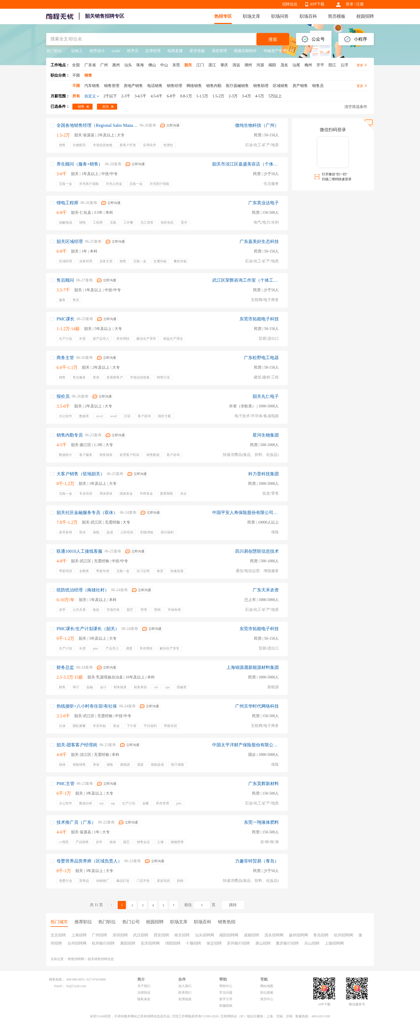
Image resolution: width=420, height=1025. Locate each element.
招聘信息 (289, 4)
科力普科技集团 (263, 473)
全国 (76, 65)
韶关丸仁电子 (266, 396)
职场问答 (280, 16)
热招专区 (223, 16)
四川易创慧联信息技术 (257, 551)
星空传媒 (197, 51)
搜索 (272, 39)
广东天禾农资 (266, 590)
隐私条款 (143, 999)
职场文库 (251, 16)
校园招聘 (365, 16)
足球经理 (153, 51)
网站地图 (266, 986)
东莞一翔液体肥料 (261, 822)
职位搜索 (266, 992)
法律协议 (143, 992)
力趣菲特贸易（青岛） (257, 861)
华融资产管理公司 (279, 51)
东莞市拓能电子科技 (259, 319)
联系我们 (184, 992)
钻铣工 (77, 51)
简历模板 (336, 16)
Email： (59, 986)
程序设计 (97, 51)
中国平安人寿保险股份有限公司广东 (245, 512)
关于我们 (143, 986)
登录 (349, 4)
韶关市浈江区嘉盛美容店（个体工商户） (245, 164)
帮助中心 (225, 986)
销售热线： (57, 979)
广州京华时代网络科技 (257, 706)
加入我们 (184, 986)
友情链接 (184, 999)
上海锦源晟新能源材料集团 (252, 667)
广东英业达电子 (263, 202)
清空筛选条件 (355, 107)
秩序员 (132, 51)
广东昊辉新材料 (263, 783)
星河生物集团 (266, 435)
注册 (360, 4)
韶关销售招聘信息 (101, 959)
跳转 (233, 905)
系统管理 (219, 51)
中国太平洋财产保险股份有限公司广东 (245, 745)
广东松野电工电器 (261, 357)
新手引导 (225, 999)
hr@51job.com (76, 986)
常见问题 (225, 992)
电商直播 (175, 51)
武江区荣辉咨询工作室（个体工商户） (245, 280)
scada (116, 51)
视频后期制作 (245, 51)
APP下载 (317, 4)
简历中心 (266, 999)
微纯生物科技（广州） (257, 125)
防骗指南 (225, 1006)
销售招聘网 (76, 959)
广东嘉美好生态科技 (259, 241)
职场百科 (308, 16)
